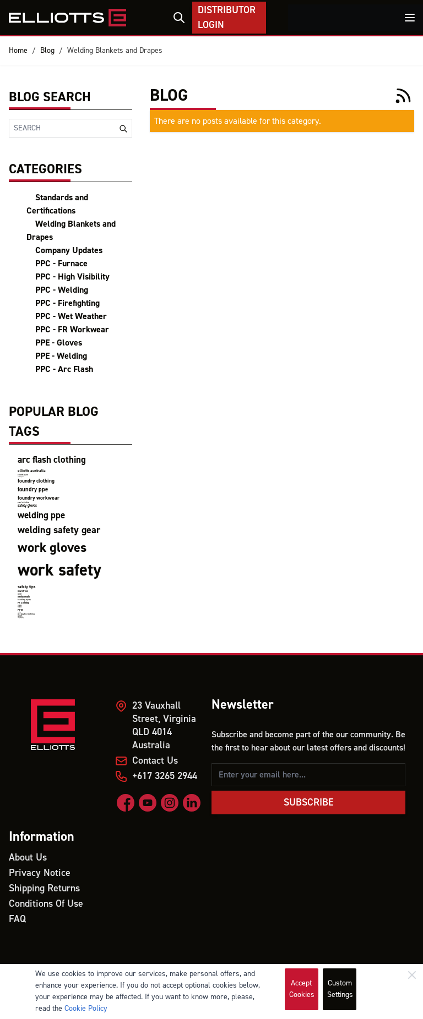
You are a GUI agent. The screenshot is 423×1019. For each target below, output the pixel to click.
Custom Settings (340, 989)
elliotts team (23, 475)
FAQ (17, 919)
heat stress (23, 591)
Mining (19, 605)
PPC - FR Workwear (72, 329)
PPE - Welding (61, 355)
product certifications (23, 502)
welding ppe (41, 516)
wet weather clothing (26, 614)
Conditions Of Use (46, 903)
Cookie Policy (85, 1008)
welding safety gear (59, 530)
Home (18, 51)
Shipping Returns (44, 888)
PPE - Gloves (58, 342)
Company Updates (68, 250)
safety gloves (27, 505)
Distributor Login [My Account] (227, 17)
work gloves (52, 547)
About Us (28, 857)
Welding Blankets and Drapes (114, 51)
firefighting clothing (21, 617)
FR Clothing (23, 602)
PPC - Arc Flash (64, 369)
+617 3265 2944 (164, 776)
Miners (19, 607)
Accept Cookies (301, 989)
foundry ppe (33, 489)
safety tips (26, 586)
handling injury (24, 600)
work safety (59, 570)
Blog (47, 51)
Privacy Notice (39, 873)
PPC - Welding (61, 289)
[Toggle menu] (410, 17)
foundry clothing (36, 481)
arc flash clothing (52, 460)
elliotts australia (32, 470)
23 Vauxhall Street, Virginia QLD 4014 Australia (164, 725)
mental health (24, 596)
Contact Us (155, 760)
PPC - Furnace (61, 263)
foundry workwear (38, 498)
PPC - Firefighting (67, 303)
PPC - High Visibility (72, 276)
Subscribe (309, 802)
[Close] (412, 975)
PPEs (20, 610)
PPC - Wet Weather (71, 316)
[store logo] (67, 17)
